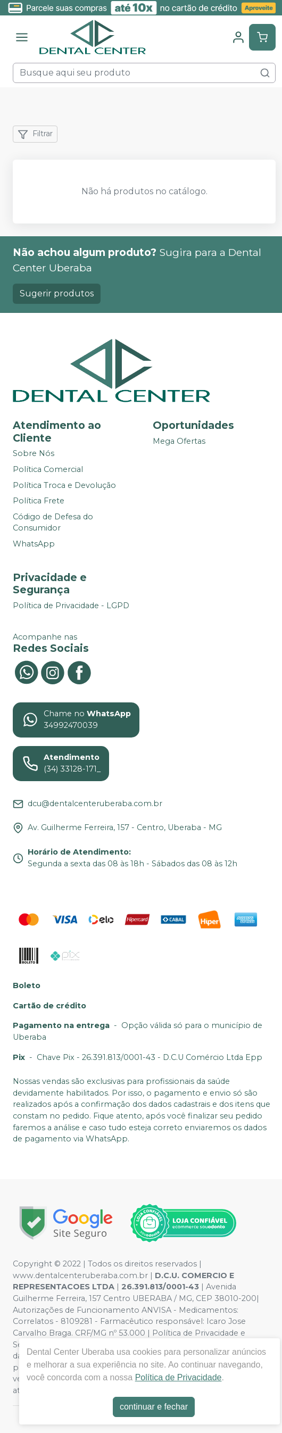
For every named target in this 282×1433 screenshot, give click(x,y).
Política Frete (38, 501)
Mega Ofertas (179, 441)
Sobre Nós (33, 454)
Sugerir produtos (57, 293)
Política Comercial (48, 469)
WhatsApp (34, 544)
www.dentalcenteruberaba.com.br (80, 1275)
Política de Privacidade (178, 1377)
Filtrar (35, 134)
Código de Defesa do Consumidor (53, 522)
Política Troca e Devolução (64, 485)
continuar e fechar (154, 1406)
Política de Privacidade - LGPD (71, 605)
